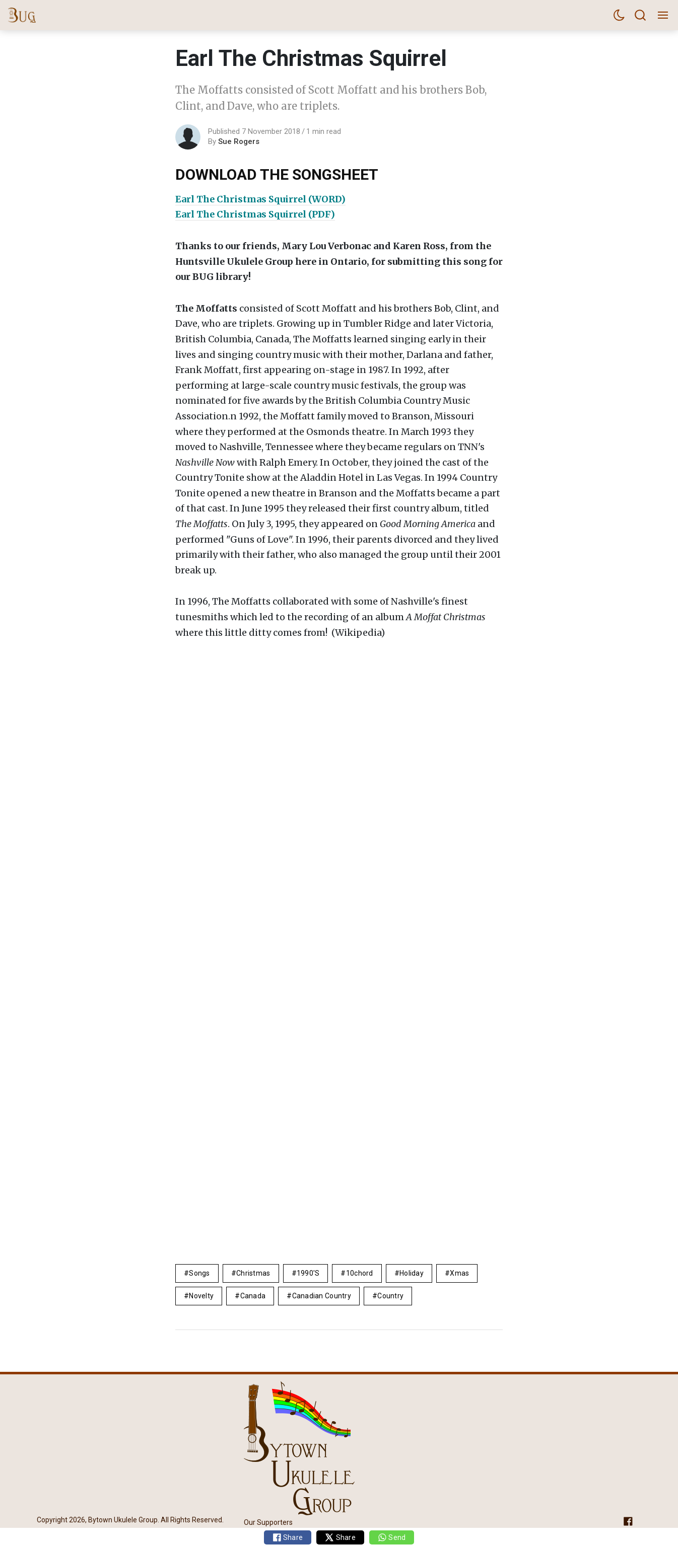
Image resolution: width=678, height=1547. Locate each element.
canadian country (321, 1296)
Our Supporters (268, 1522)
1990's (308, 1273)
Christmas (253, 1273)
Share (288, 1537)
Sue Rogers (238, 141)
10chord (359, 1273)
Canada (253, 1296)
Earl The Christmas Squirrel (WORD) (260, 199)
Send (391, 1537)
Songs (199, 1273)
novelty (201, 1296)
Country (390, 1296)
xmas (459, 1273)
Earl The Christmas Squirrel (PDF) (255, 214)
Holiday (411, 1273)
